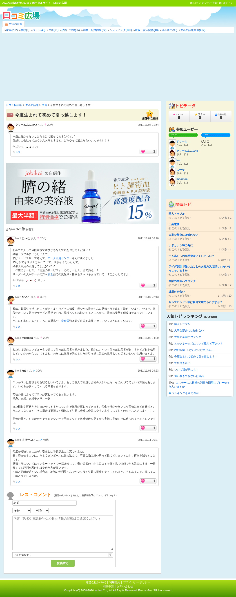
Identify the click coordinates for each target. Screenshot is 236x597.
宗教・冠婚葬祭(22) (94, 30)
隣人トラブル (182, 324)
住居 (44, 105)
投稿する (63, 563)
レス (18, 152)
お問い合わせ (125, 586)
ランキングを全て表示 (185, 393)
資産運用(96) (169, 30)
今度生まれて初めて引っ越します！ (195, 356)
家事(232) (12, 30)
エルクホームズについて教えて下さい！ (198, 343)
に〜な (26, 238)
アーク (52, 258)
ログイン (227, 2)
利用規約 (114, 582)
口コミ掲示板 (14, 105)
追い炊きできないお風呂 (189, 376)
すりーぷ (27, 439)
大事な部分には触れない (189, 330)
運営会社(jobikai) (96, 582)
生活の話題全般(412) (192, 30)
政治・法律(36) (70, 30)
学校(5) (25, 30)
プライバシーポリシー (136, 582)
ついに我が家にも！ (186, 369)
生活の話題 (13, 24)
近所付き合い (182, 363)
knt (24, 370)
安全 (50, 274)
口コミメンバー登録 (205, 2)
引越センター (64, 258)
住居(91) (53, 30)
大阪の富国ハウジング (187, 337)
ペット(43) (38, 30)
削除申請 (108, 586)
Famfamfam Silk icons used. (155, 590)
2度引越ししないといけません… (194, 350)
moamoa (27, 337)
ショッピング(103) (120, 30)
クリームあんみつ (26, 124)
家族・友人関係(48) (146, 30)
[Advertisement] (118, 66)
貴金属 (65, 320)
